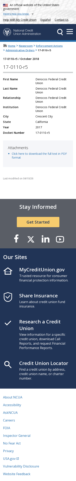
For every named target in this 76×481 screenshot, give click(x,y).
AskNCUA (10, 412)
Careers (9, 420)
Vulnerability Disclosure (21, 466)
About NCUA (12, 397)
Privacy (8, 451)
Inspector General (16, 435)
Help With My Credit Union (19, 19)
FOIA (6, 428)
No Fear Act (12, 443)
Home (11, 46)
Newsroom (26, 46)
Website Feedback (16, 474)
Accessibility (12, 405)
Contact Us (62, 20)
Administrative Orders (20, 50)
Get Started (38, 222)
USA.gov (9, 458)
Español (46, 20)
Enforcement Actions (49, 46)
